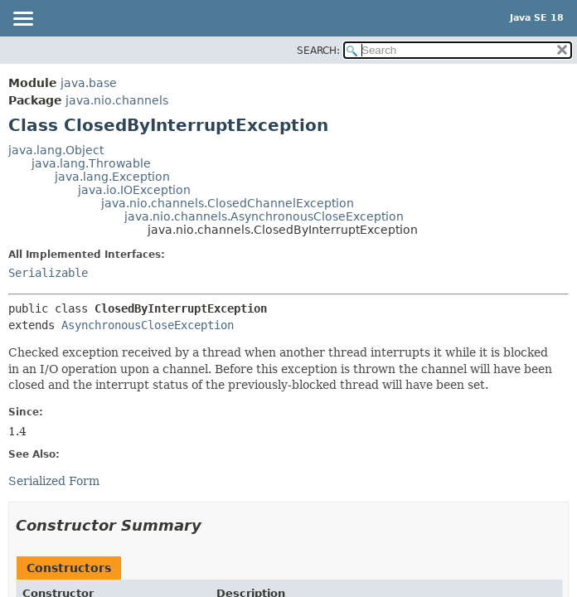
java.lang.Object (56, 150)
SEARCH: (318, 50)
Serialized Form (53, 481)
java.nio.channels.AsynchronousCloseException (264, 216)
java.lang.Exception (112, 176)
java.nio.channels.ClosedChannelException (227, 203)
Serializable (48, 272)
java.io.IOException (134, 190)
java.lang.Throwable (91, 163)
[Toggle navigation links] (22, 20)
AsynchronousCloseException (147, 325)
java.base (89, 83)
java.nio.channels (116, 100)
